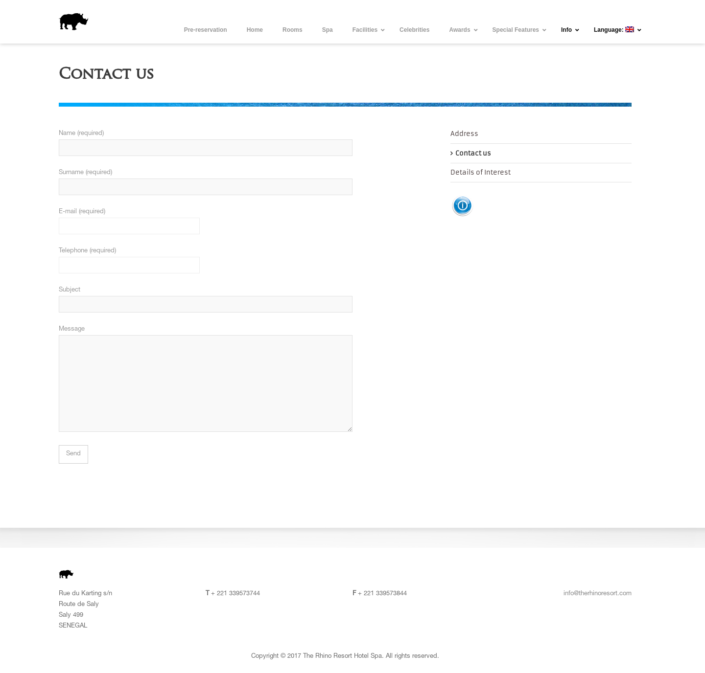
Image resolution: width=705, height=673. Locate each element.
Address (464, 134)
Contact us (473, 153)
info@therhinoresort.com (598, 594)
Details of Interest (480, 172)
